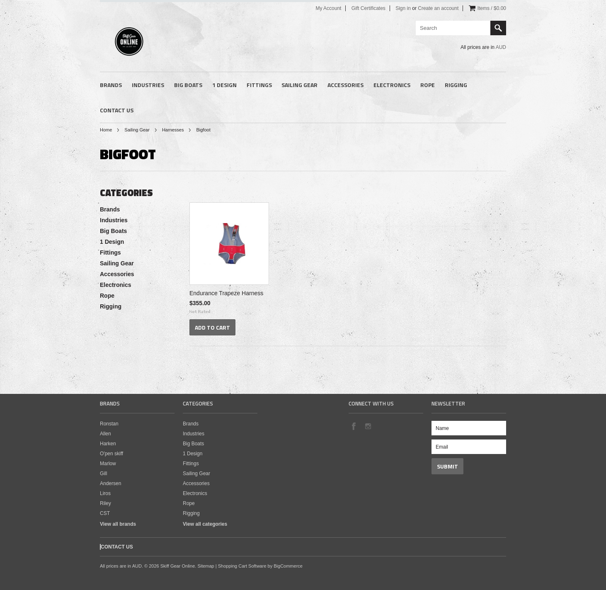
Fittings (259, 84)
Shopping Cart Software (242, 565)
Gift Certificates (368, 8)
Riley (105, 503)
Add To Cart (212, 327)
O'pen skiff (111, 453)
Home (106, 129)
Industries (148, 84)
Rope (427, 84)
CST (105, 513)
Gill (103, 473)
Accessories (345, 84)
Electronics (391, 84)
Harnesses (173, 129)
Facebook (354, 426)
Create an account (438, 8)
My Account (328, 8)
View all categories (205, 524)
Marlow (108, 463)
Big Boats (188, 84)
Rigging (456, 84)
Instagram (368, 426)
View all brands (118, 524)
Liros (105, 493)
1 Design (224, 84)
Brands (111, 84)
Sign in (403, 8)
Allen (105, 434)
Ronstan (109, 424)
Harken (108, 444)
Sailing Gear (299, 84)
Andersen (110, 483)
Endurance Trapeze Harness (226, 293)
